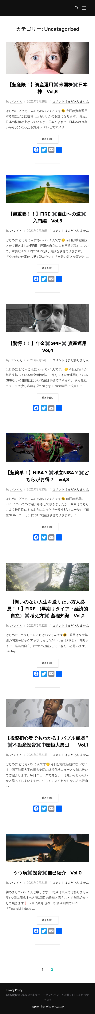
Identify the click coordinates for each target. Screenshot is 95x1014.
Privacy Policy (14, 990)
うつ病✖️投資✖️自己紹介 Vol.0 (47, 873)
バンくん (16, 101)
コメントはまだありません (70, 101)
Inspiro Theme (39, 1006)
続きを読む (50, 138)
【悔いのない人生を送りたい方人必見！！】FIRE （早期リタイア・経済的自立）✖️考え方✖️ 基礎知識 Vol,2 (47, 609)
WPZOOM (58, 1006)
